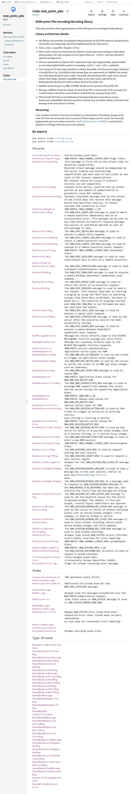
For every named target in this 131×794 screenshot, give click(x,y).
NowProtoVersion (42, 348)
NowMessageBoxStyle (44, 335)
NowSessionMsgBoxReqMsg (46, 468)
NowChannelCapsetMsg (45, 161)
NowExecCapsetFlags (44, 250)
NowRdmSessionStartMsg (46, 437)
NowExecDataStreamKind (46, 583)
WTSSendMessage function (91, 475)
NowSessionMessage (43, 608)
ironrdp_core (63, 138)
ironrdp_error (63, 141)
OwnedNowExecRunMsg (44, 686)
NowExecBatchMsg (42, 231)
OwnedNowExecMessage (45, 673)
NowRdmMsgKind (41, 395)
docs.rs (88, 2)
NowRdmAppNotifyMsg (44, 361)
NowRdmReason (40, 399)
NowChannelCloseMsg (44, 187)
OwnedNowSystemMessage (46, 768)
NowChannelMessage (43, 580)
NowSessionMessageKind (46, 462)
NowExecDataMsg (41, 256)
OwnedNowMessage (42, 695)
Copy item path (67, 11)
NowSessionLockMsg (43, 449)
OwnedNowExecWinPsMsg (45, 692)
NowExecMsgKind (41, 263)
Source (35, 14)
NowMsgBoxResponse (43, 342)
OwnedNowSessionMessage (46, 739)
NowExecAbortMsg (42, 212)
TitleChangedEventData (46, 557)
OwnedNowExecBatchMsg (45, 660)
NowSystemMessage (43, 624)
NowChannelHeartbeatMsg (46, 196)
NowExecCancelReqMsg (45, 237)
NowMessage (39, 593)
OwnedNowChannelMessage (46, 657)
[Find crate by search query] (120, 2)
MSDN (95, 577)
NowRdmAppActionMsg (44, 354)
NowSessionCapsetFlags (46, 443)
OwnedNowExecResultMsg (46, 682)
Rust (99, 2)
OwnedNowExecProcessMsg (46, 676)
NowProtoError (41, 599)
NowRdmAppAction (42, 351)
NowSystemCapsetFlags (45, 541)
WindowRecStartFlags (45, 563)
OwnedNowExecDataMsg (45, 670)
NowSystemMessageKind (45, 547)
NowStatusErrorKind (44, 612)
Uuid (35, 560)
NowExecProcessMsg (43, 266)
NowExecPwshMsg (41, 272)
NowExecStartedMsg (43, 316)
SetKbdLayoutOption (44, 627)
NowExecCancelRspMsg (45, 244)
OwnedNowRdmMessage (44, 717)
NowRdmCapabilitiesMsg (46, 383)
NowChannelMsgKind (43, 209)
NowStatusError (41, 535)
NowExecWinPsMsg (42, 326)
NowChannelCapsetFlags (46, 158)
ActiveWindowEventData (46, 155)
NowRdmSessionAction (45, 405)
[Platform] (46, 2)
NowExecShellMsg (42, 310)
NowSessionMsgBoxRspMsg (46, 481)
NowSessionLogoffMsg (45, 456)
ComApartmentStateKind (46, 577)
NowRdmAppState (41, 376)
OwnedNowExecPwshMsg (45, 679)
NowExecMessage (41, 589)
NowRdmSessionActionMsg (46, 408)
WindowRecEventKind (44, 631)
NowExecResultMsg (43, 282)
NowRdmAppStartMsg (43, 370)
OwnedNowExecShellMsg (45, 689)
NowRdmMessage (41, 605)
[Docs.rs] (6, 2)
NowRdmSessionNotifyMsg (46, 427)
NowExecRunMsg (41, 288)
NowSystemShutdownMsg (45, 550)
